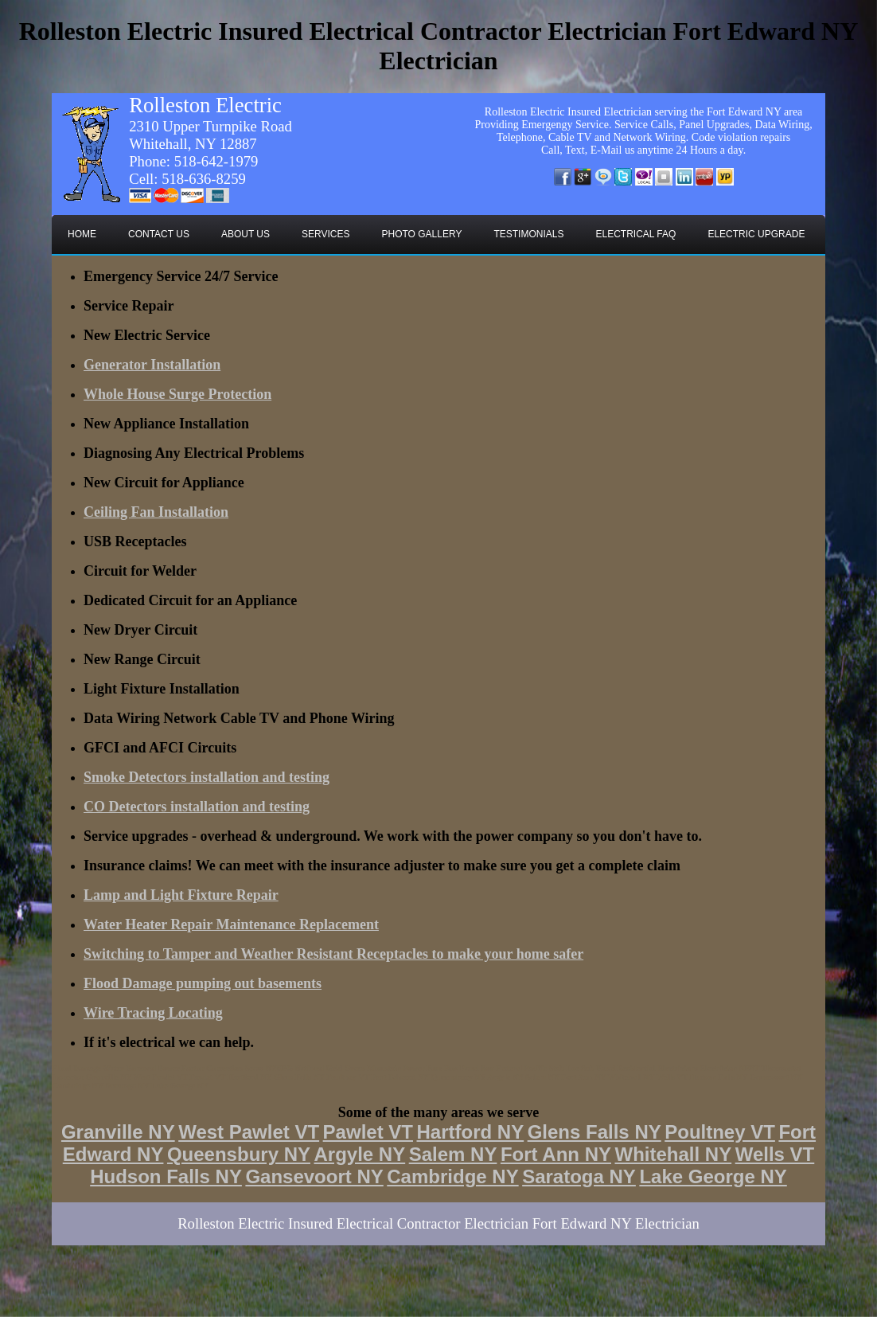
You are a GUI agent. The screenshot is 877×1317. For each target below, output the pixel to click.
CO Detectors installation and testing (197, 807)
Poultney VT (720, 1132)
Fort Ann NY (556, 1154)
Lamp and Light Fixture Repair (181, 895)
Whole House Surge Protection (177, 394)
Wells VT (775, 1154)
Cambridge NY (452, 1176)
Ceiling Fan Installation (156, 512)
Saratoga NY (579, 1176)
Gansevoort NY (314, 1176)
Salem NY (453, 1154)
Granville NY (118, 1132)
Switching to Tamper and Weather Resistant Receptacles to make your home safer (333, 954)
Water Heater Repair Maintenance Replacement (231, 924)
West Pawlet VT (248, 1132)
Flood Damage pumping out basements (203, 983)
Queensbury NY (238, 1154)
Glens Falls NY (594, 1132)
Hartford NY (470, 1132)
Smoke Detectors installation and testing (206, 777)
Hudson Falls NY (166, 1176)
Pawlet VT (368, 1132)
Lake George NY (712, 1176)
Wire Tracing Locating (153, 1013)
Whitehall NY (673, 1154)
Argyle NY (359, 1154)
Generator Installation (152, 365)
